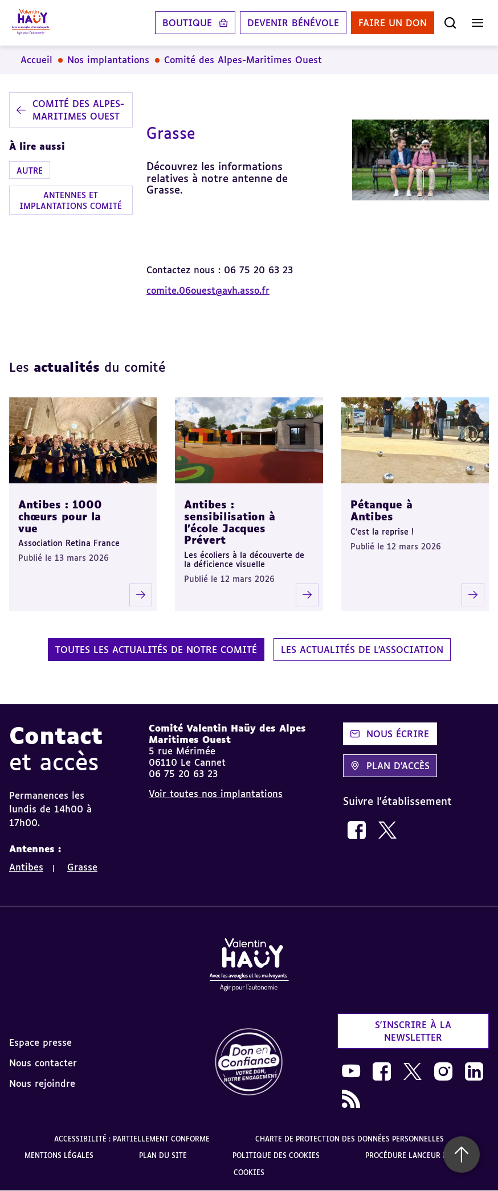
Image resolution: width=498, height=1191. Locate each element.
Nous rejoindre (42, 1083)
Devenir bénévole (293, 22)
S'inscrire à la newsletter (413, 1031)
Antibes (26, 867)
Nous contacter (43, 1063)
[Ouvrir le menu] (477, 22)
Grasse (82, 867)
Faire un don (392, 22)
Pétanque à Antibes (381, 510)
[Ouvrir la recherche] (450, 22)
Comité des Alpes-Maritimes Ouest (243, 60)
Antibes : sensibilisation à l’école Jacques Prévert (229, 522)
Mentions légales (59, 1155)
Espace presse (40, 1042)
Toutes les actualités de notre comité (156, 649)
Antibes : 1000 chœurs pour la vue (60, 516)
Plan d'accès (390, 765)
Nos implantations (108, 60)
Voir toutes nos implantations (216, 793)
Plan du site (163, 1155)
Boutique (187, 22)
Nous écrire (389, 734)
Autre (30, 170)
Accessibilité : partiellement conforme (132, 1139)
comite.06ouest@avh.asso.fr (208, 290)
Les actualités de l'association (362, 649)
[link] (356, 830)
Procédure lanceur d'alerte (419, 1155)
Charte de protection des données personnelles (349, 1139)
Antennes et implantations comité (70, 200)
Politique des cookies (276, 1155)
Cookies (249, 1172)
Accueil (36, 60)
